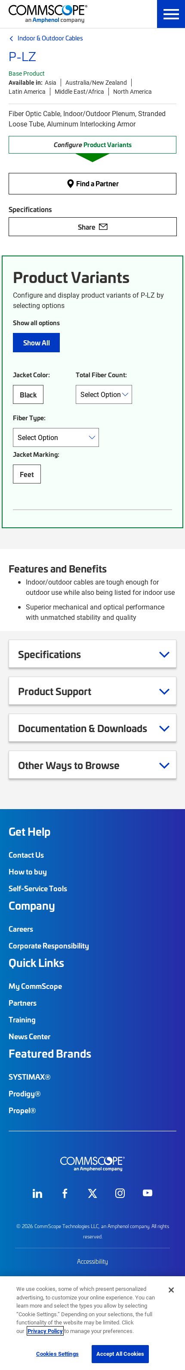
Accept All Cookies (120, 1354)
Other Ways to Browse (79, 765)
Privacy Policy (45, 1331)
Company (32, 905)
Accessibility (92, 1261)
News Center (29, 1036)
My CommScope (35, 986)
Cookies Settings (57, 1354)
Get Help (29, 831)
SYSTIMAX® (30, 1076)
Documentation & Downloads (93, 728)
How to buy (28, 871)
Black (28, 394)
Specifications (60, 654)
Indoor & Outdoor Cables (50, 38)
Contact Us (26, 854)
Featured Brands (50, 1053)
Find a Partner (92, 183)
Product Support (65, 691)
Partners (23, 1002)
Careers (21, 928)
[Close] (171, 1290)
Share (93, 226)
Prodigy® (25, 1093)
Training (22, 1019)
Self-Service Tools (38, 888)
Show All (36, 342)
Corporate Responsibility (49, 945)
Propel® (22, 1110)
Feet (27, 474)
